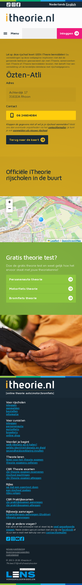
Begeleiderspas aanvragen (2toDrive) (28, 514)
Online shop (13, 435)
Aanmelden (12, 408)
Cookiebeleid (12, 554)
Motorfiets (12, 429)
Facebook (67, 529)
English (71, 4)
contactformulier (57, 127)
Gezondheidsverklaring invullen (25, 450)
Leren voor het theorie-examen (24, 459)
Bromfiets (12, 432)
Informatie (12, 414)
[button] (41, 219)
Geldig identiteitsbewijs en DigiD (25, 447)
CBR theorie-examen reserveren (25, 471)
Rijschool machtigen (18, 474)
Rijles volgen (13, 493)
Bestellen (12, 411)
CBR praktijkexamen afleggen (23, 505)
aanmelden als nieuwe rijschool (30, 130)
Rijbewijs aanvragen (18, 517)
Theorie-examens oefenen (22, 462)
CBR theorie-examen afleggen (23, 477)
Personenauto (14, 426)
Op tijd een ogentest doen (22, 487)
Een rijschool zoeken (18, 490)
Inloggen (11, 405)
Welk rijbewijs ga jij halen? (21, 444)
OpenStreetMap (71, 240)
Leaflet (53, 240)
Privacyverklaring (15, 548)
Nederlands (57, 4)
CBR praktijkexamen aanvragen (24, 502)
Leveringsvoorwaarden (18, 551)
